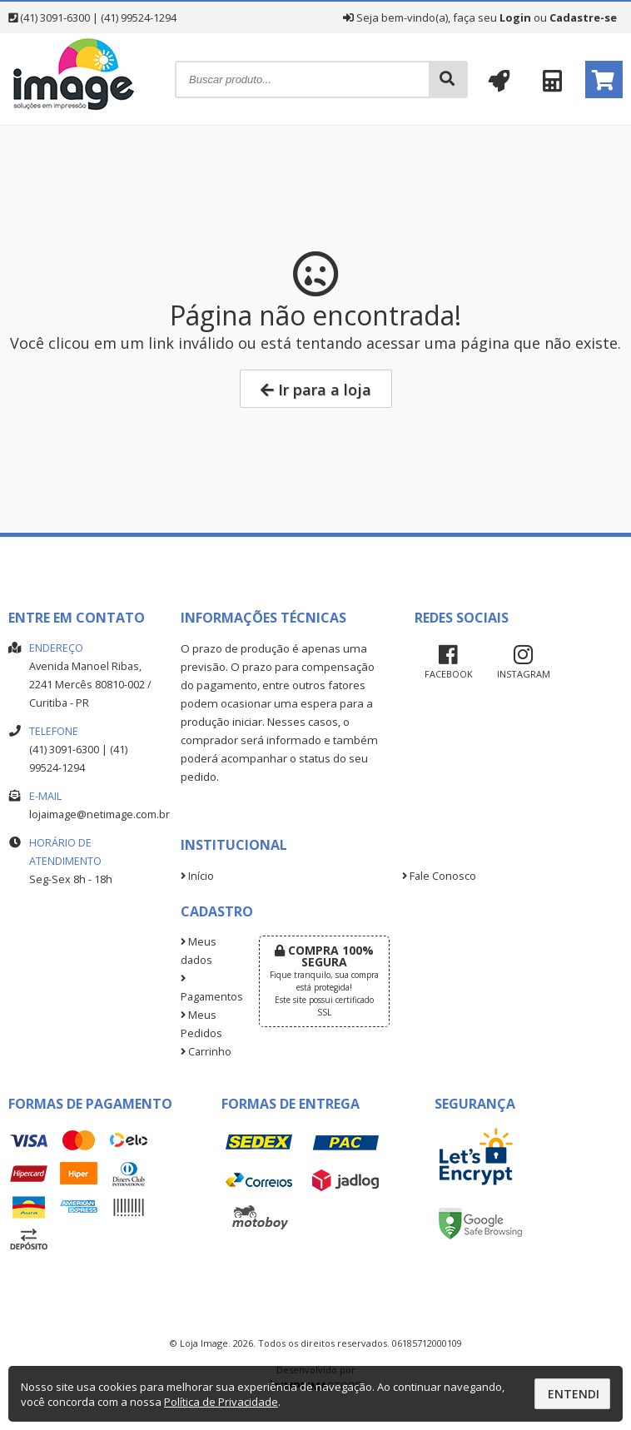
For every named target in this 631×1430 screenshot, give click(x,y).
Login (515, 17)
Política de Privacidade (221, 1401)
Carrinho (206, 1052)
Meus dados (198, 951)
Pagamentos (207, 989)
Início (197, 876)
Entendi (573, 1394)
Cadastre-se (583, 17)
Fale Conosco (439, 876)
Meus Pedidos (201, 1024)
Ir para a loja (316, 390)
